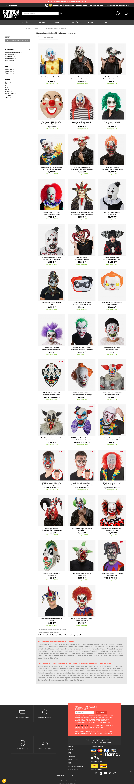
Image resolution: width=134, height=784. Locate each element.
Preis (17, 66)
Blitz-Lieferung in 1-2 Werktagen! (67, 1)
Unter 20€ (9, 69)
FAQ (69, 753)
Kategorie (17, 50)
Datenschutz (73, 769)
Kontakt (71, 749)
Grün (7, 90)
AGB (71, 775)
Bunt (8, 86)
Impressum (60, 775)
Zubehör (74, 22)
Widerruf (71, 756)
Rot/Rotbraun (10, 93)
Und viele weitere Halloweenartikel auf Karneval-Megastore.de (60, 635)
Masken (42, 22)
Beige (8, 82)
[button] (4, 780)
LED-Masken (10, 60)
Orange (8, 91)
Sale (107, 22)
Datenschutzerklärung (83, 725)
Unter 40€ (9, 71)
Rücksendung (73, 759)
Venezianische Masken (13, 52)
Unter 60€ (9, 73)
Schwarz (9, 95)
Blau (7, 84)
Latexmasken (10, 58)
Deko (90, 22)
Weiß (8, 97)
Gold (7, 88)
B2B (69, 763)
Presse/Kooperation (75, 766)
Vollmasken (10, 56)
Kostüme (26, 22)
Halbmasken (10, 54)
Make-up (58, 22)
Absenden (101, 713)
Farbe (17, 79)
